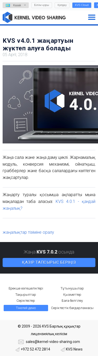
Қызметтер (72, 295)
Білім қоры (41, 5)
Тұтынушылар (72, 288)
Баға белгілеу (72, 301)
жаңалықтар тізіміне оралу (28, 232)
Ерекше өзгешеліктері (26, 288)
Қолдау (62, 5)
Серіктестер (25, 301)
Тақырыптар (25, 295)
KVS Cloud (82, 5)
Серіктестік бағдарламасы (72, 308)
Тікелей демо (26, 308)
